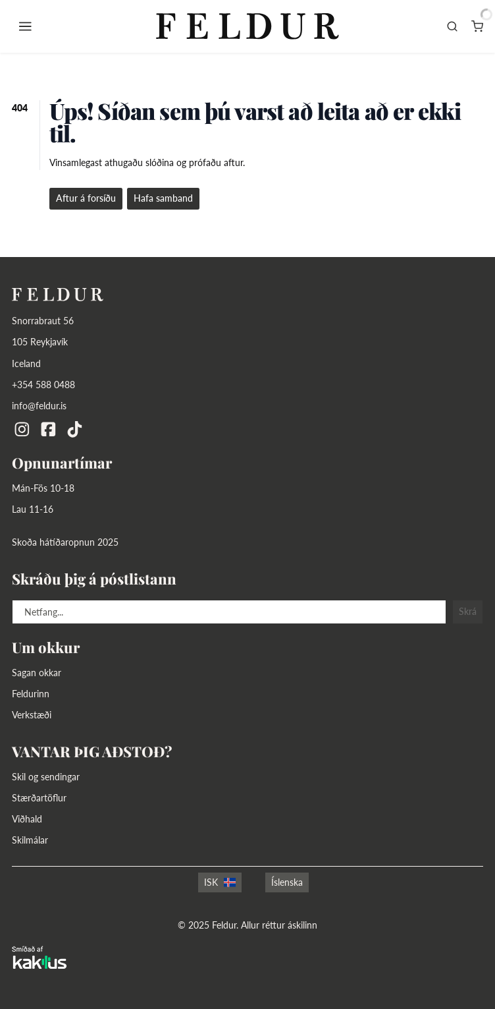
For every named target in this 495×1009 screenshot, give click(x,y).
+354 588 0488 (43, 384)
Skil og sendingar (46, 776)
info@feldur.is (39, 405)
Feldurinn (30, 693)
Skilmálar (30, 840)
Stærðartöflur (39, 797)
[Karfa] (477, 26)
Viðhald (27, 818)
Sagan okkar (36, 672)
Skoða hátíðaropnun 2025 (65, 542)
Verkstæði (31, 714)
